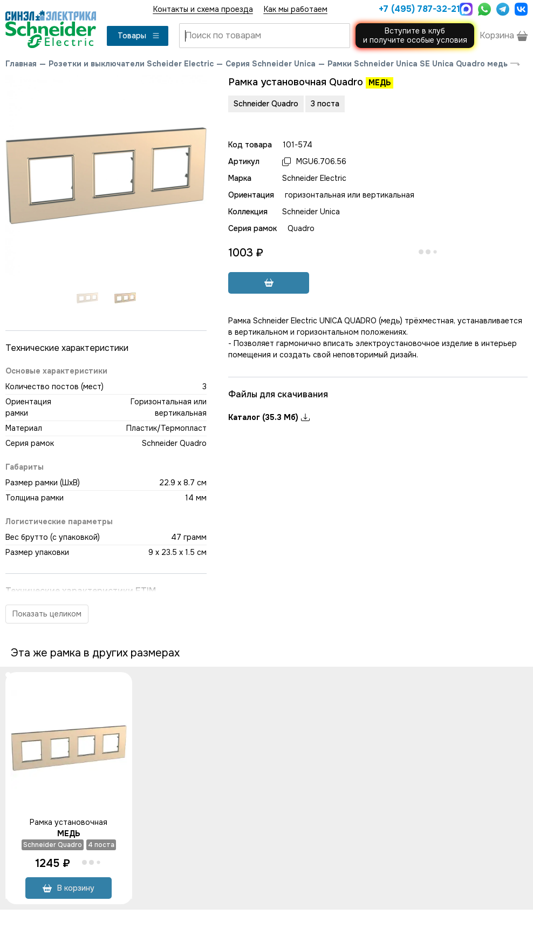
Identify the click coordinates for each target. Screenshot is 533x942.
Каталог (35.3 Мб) (269, 417)
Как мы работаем (295, 9)
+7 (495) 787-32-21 (416, 9)
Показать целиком (46, 614)
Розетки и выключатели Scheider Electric (131, 64)
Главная (21, 64)
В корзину (68, 888)
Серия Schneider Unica (271, 64)
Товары (139, 35)
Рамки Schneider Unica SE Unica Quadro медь (417, 64)
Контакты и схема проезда (203, 9)
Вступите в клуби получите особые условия (415, 35)
